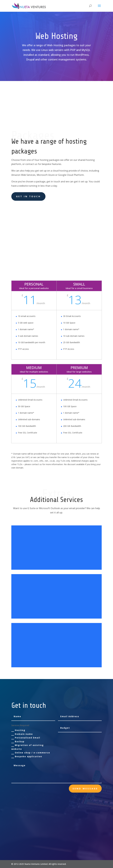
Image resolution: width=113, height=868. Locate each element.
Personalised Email (25, 737)
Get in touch (28, 196)
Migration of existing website (27, 747)
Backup (17, 741)
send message (85, 788)
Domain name (22, 734)
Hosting (18, 730)
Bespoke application (26, 756)
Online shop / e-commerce (30, 752)
